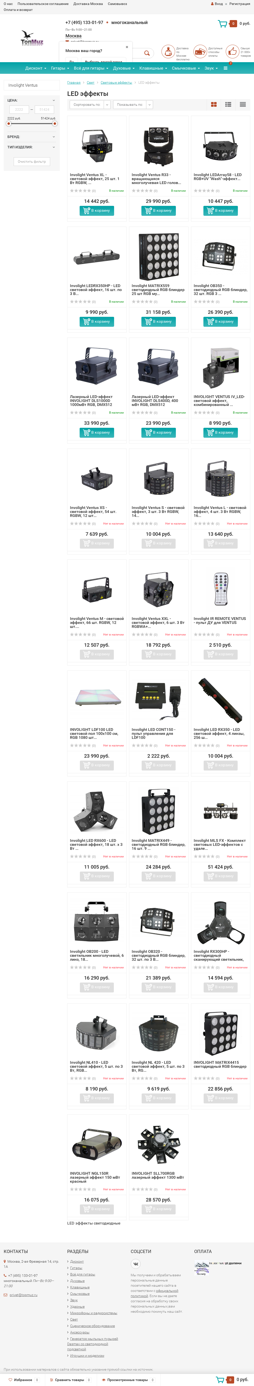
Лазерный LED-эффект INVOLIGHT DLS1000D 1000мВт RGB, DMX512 (91, 400)
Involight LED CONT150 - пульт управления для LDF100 (153, 733)
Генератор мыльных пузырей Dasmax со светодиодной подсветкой (92, 1344)
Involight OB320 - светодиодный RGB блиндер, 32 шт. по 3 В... (159, 955)
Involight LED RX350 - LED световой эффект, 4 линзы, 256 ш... (219, 733)
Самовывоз (117, 4)
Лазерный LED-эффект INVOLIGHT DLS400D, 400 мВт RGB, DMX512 (155, 400)
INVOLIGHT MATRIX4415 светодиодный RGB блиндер (220, 1064)
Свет (91, 82)
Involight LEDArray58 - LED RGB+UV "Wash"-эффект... (218, 176)
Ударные (77, 1306)
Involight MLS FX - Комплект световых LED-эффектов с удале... (220, 844)
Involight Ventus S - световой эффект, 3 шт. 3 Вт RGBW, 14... (158, 511)
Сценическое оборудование (92, 1326)
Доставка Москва (88, 4)
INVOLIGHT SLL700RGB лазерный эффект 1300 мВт (158, 1175)
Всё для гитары (89, 68)
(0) (83, 191)
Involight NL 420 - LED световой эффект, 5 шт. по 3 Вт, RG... (158, 1066)
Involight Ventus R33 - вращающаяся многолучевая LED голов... (156, 178)
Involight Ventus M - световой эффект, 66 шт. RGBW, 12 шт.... (97, 622)
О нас (8, 4)
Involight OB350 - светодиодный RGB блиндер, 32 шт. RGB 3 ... (221, 289)
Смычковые (184, 68)
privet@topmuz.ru (23, 1295)
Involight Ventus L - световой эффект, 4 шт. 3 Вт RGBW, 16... (220, 511)
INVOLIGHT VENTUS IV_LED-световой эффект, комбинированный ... (219, 400)
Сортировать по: (87, 105)
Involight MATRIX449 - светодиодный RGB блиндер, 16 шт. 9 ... (159, 844)
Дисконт (33, 68)
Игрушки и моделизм (87, 1356)
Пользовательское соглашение (43, 4)
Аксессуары (80, 1332)
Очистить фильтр (32, 161)
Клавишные (151, 68)
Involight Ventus (23, 85)
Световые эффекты (116, 82)
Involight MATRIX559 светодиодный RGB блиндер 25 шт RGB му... (158, 289)
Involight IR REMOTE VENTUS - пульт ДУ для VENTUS (220, 620)
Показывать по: (130, 105)
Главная (74, 82)
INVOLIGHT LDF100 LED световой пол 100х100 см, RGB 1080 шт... (94, 733)
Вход (217, 4)
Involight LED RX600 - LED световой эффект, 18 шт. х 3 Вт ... (96, 844)
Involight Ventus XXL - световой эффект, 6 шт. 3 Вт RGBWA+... (158, 622)
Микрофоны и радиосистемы (93, 1313)
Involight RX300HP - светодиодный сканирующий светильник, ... (219, 957)
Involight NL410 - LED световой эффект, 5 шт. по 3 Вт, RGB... (96, 1066)
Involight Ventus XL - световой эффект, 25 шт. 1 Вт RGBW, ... (95, 178)
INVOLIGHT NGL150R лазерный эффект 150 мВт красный (95, 1177)
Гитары (58, 68)
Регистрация (239, 4)
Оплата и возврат (18, 10)
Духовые (122, 68)
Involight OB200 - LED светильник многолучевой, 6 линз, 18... (97, 955)
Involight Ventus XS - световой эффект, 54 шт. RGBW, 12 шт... (93, 511)
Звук (209, 68)
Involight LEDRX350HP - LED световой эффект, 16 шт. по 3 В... (96, 289)
